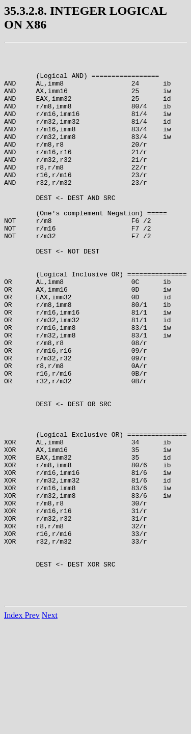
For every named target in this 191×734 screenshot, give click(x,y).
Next (50, 725)
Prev (31, 725)
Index (14, 725)
